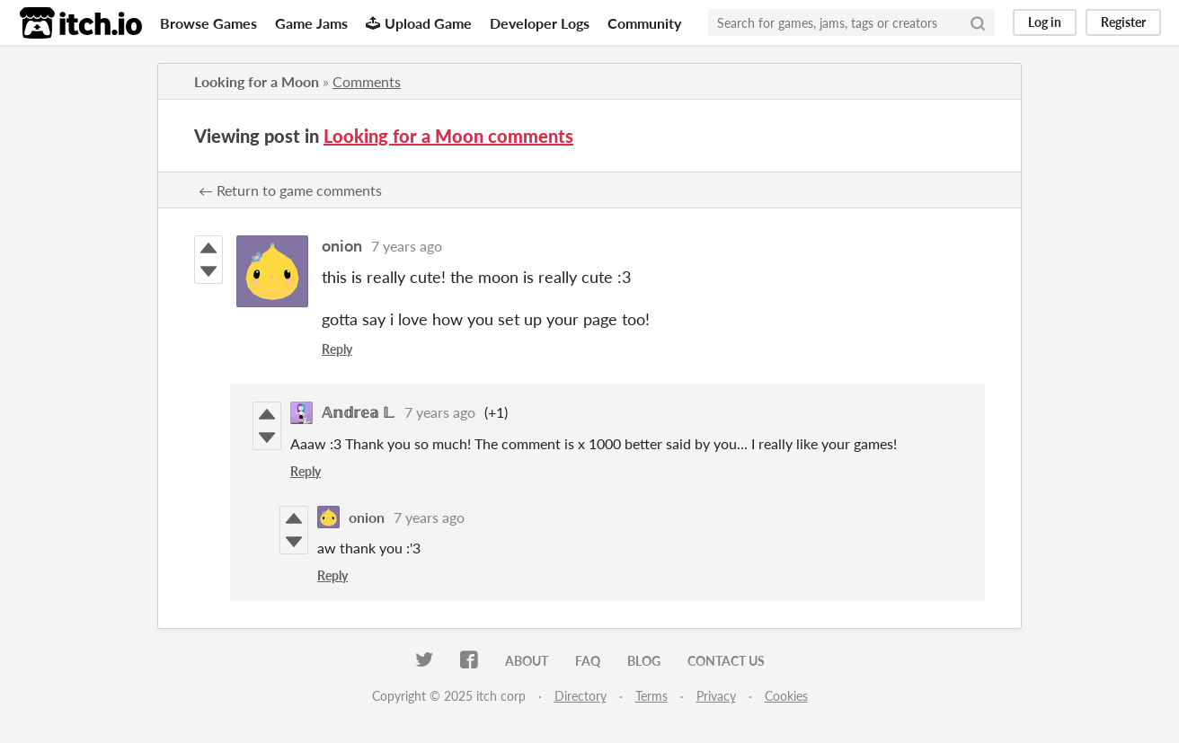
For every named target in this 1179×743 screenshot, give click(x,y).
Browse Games (208, 22)
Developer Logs (540, 22)
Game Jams (311, 22)
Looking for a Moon (256, 81)
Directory (580, 695)
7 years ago (406, 245)
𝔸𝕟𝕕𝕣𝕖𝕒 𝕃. (358, 411)
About (526, 660)
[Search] (978, 22)
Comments (366, 81)
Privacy (716, 695)
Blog (643, 660)
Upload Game (419, 22)
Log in (1044, 22)
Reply (337, 349)
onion (342, 245)
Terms (651, 695)
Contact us (726, 660)
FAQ (587, 660)
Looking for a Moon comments (448, 135)
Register (1123, 22)
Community (644, 22)
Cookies (786, 695)
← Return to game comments (290, 190)
